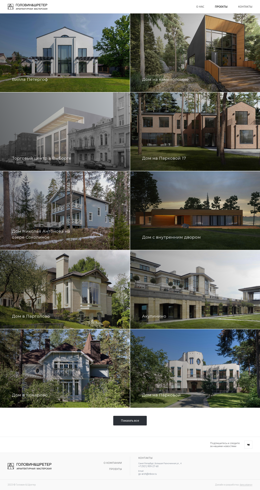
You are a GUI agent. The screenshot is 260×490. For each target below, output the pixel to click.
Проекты (221, 6)
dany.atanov (246, 484)
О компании (113, 462)
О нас (200, 6)
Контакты (245, 6)
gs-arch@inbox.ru (147, 474)
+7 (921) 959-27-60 (148, 466)
